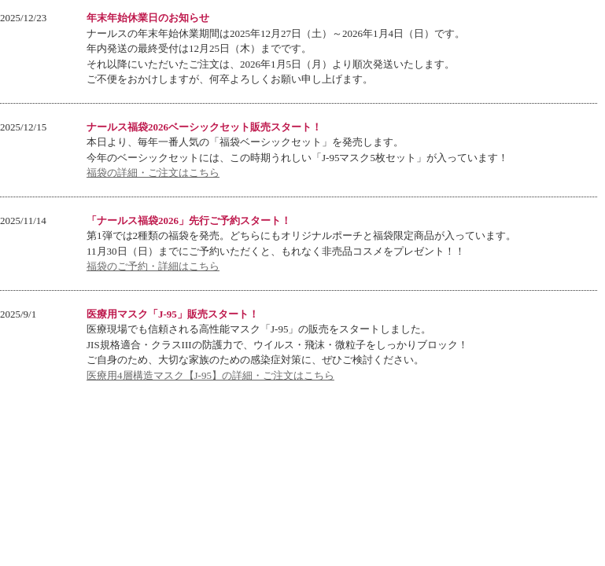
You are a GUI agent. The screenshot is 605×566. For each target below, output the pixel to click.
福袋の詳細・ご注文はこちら (153, 172)
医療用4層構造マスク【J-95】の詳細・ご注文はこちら (210, 375)
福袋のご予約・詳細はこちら (153, 266)
